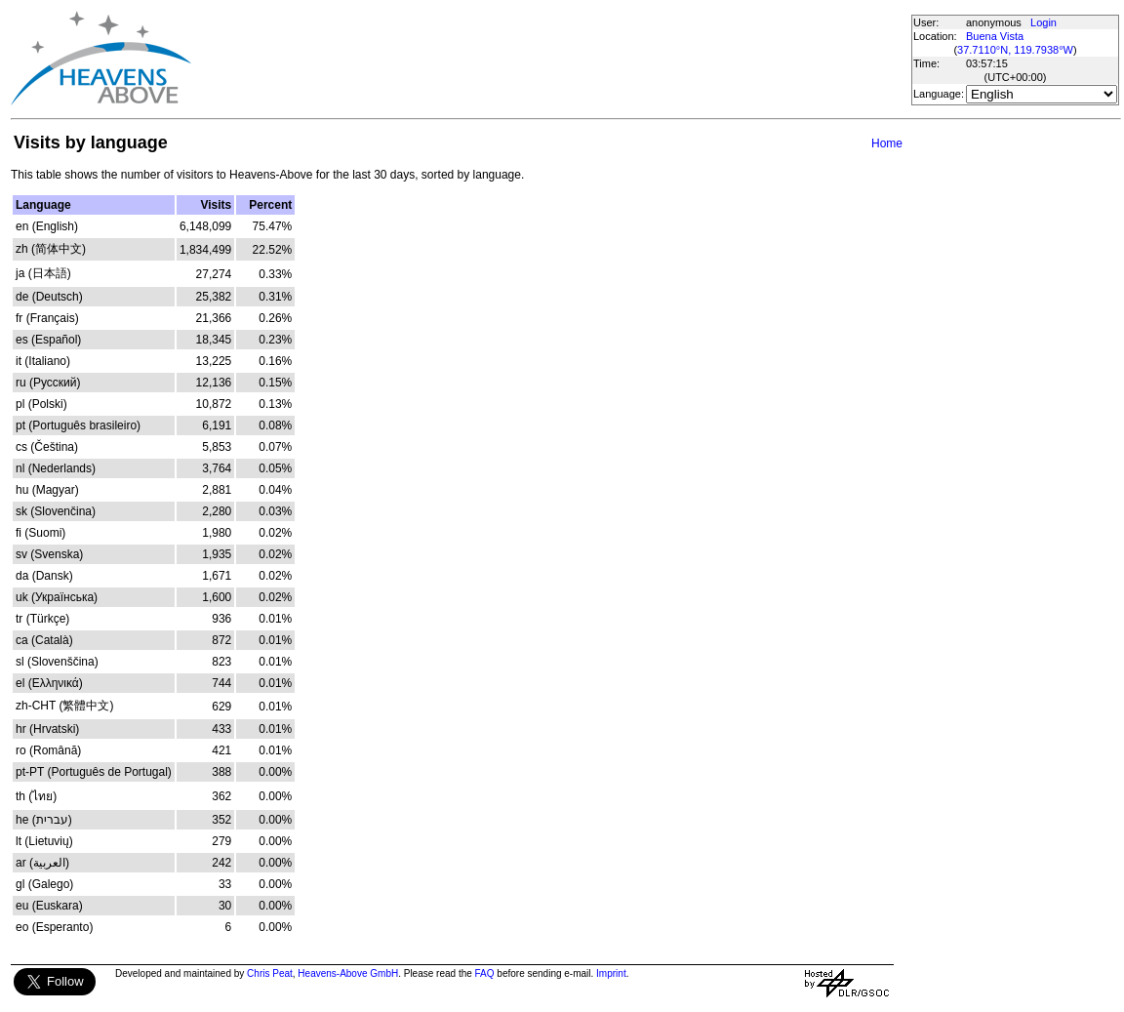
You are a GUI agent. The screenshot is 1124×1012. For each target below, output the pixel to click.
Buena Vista (995, 36)
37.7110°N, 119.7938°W (1015, 50)
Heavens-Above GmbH (348, 973)
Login (1043, 22)
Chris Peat (270, 973)
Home (887, 143)
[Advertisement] (550, 58)
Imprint (611, 973)
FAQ (485, 973)
